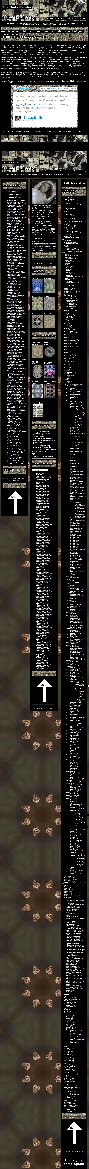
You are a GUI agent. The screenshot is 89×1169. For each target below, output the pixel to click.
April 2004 (40, 640)
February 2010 (41, 534)
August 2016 (41, 486)
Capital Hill (74, 463)
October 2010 (41, 522)
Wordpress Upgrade (71, 1105)
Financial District (78, 435)
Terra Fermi (38, 437)
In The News (68, 369)
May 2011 (40, 512)
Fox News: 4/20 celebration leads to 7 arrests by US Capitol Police (16, 246)
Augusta (73, 613)
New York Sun (71, 938)
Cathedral (74, 465)
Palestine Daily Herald (75, 947)
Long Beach (79, 418)
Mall (71, 501)
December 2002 (42, 662)
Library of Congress (72, 384)
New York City (76, 681)
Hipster (66, 360)
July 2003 (40, 652)
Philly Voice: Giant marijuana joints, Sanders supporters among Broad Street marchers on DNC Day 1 (16, 323)
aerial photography (71, 221)
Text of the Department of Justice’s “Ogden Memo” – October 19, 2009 (16, 413)
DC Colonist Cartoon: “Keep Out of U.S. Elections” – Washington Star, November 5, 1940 (15, 427)
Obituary (67, 994)
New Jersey (70, 672)
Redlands (74, 429)
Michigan (69, 635)
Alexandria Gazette (73, 904)
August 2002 (41, 667)
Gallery (66, 328)
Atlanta (73, 577)
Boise (72, 585)
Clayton (73, 650)
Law (65, 378)
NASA (66, 894)
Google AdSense (70, 339)
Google (66, 337)
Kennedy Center (76, 496)
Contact (80, 174)
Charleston (74, 797)
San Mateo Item (72, 962)
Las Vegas (74, 668)
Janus (68, 1018)
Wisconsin (70, 798)
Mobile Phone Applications (74, 882)
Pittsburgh (74, 729)
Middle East (75, 840)
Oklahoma (70, 716)
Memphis (73, 756)
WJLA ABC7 (70, 990)
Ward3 (72, 540)
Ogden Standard (72, 944)
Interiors (67, 373)
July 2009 (40, 545)
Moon (72, 749)
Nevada (69, 666)
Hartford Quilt (12, 289)
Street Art (67, 1065)
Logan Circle (75, 499)
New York (69, 678)
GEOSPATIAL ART (22, 23)
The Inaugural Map (42, 444)
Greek (66, 351)
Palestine (74, 846)
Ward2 (72, 538)
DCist (68, 915)
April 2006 (40, 604)
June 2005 (40, 619)
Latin (66, 376)
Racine (73, 801)
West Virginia (71, 795)
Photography (69, 1002)
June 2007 (40, 582)
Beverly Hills (75, 405)
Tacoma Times (71, 963)
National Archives (71, 896)
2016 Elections (69, 208)
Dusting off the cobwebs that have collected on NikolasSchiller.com (15, 353)
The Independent (72, 965)
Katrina (73, 1095)
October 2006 (41, 594)
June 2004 (40, 637)
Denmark (78, 813)
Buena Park (74, 406)
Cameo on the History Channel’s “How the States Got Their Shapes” (16, 445)
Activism (67, 211)
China (72, 807)
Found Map (68, 325)
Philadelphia (75, 728)
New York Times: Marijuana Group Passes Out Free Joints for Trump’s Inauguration (16, 277)
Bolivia (77, 861)
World (68, 803)
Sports (66, 1054)
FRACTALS (80, 23)
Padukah (73, 606)
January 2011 (41, 518)
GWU (72, 492)
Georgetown (75, 483)
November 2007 (42, 575)
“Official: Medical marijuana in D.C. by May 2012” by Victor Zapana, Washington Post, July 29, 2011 (15, 420)
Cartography (68, 269)
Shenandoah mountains (59, 61)
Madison (73, 800)
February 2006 (41, 607)
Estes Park (74, 450)
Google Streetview (71, 346)
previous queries (57, 81)
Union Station (75, 535)
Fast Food (68, 319)
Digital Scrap (69, 310)
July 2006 (40, 599)
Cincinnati (74, 714)
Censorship (68, 273)
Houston (73, 768)
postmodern (68, 1006)
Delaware (69, 562)
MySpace (67, 893)
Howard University (77, 493)
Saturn (73, 750)
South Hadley (75, 633)
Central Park (82, 692)
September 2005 (42, 614)
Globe (72, 1033)
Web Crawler (69, 1100)
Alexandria (74, 785)
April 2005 (40, 622)
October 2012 (41, 506)
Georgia (69, 576)
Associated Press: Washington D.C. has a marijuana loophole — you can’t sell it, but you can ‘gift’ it (16, 212)
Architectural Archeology (74, 237)
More (72, 1036)
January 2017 (41, 485)
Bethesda (74, 619)
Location (67, 385)
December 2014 (42, 495)
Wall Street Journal (73, 972)
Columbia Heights (77, 471)
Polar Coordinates (77, 1039)
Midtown (82, 699)
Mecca (72, 837)
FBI (65, 321)
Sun (71, 752)
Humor (66, 367)
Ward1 (72, 537)
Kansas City (75, 653)
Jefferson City (76, 651)
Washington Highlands (74, 552)
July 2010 (40, 527)
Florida (69, 565)
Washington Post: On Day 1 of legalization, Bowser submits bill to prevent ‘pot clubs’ (16, 347)
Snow (68, 1098)
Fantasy (67, 316)
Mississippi (70, 642)
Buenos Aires (82, 859)
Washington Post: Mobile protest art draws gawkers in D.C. (16, 391)
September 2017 (42, 477)
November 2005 (42, 611)
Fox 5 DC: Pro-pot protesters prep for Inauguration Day (14, 283)
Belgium (78, 812)
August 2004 (41, 634)
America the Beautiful (15, 453)
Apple (66, 234)
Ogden (72, 776)
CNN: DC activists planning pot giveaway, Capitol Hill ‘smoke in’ (16, 263)
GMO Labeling (69, 336)
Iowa (68, 597)
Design (66, 309)
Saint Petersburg (77, 571)
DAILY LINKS (69, 293)
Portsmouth (74, 671)
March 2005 (40, 623)
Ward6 (72, 544)
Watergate (74, 555)
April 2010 (40, 531)
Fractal (69, 1017)
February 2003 (41, 659)
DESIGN (47, 25)
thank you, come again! (74, 1162)
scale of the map (74, 47)
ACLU (66, 209)
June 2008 (40, 564)
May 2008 (40, 566)
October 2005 (41, 613)
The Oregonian (72, 966)
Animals (67, 224)
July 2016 (40, 488)
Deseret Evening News (75, 918)
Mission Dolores (78, 441)
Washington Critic (71, 1087)
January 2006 (41, 608)
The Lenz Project (41, 449)
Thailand (69, 771)
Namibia (73, 845)
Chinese (67, 275)
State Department (77, 531)
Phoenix (73, 397)
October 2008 (41, 558)
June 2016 (40, 489)
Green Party (68, 354)
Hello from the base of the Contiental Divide (16, 458)
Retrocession (71, 303)
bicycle (66, 254)
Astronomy (68, 242)
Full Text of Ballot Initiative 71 (14, 372)
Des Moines (74, 598)
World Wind (68, 1106)
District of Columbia (48, 174)
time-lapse (68, 1071)
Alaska (68, 393)
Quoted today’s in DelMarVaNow (14, 357)
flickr (66, 324)
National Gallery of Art (80, 510)
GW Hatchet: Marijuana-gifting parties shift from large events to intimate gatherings (16, 206)
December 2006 (42, 591)
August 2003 (41, 650)
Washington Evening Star (76, 978)
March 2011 (40, 515)
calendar (67, 263)
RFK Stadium (75, 528)
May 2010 (40, 530)
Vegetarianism (69, 1081)
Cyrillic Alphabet (70, 291)
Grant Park (79, 589)
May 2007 (40, 584)
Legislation (70, 300)
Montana (69, 660)
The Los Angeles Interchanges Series (41, 432)
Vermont (69, 780)
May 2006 (40, 602)
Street (66, 1063)
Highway (67, 357)
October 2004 (41, 631)
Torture (66, 1072)
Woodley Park (75, 558)
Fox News (70, 922)
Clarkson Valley (76, 648)
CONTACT (62, 25)
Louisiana (70, 607)
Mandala (69, 1023)
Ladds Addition (78, 722)
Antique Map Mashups (43, 438)
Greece (77, 821)
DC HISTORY (35, 23)
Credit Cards (69, 288)
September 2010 (42, 524)
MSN (65, 888)
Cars (65, 267)
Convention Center (77, 474)
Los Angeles (75, 408)
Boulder (73, 447)
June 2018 (40, 473)
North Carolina (72, 705)
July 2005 (40, 617)
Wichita (73, 601)
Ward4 (72, 541)
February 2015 (41, 492)
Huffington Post (72, 928)
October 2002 (41, 665)
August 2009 (41, 543)
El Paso (73, 765)
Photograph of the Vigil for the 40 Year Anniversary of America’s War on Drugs (16, 435)
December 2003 (42, 644)
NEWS (52, 23)
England (78, 818)
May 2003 (40, 655)
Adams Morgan (76, 459)
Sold (65, 1050)
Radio (66, 1011)
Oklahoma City (76, 717)
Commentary (68, 281)
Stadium (67, 1056)
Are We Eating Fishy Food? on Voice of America (15, 382)
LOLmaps (37, 442)
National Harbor (76, 625)
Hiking (66, 358)
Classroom (68, 278)
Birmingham (75, 390)
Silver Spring (75, 627)
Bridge (66, 260)
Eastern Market (76, 478)
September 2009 (42, 542)
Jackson (73, 644)
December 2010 (42, 519)
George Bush (69, 333)
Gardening (68, 330)
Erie (71, 726)
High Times (70, 927)
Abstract (69, 1015)
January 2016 (41, 491)
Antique (67, 229)
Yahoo (66, 1108)
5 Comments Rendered (32, 37)
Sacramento (75, 430)
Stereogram (68, 1062)
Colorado (69, 445)
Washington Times (73, 989)
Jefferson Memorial (78, 504)
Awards (66, 246)
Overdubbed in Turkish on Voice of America (16, 378)
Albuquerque (75, 677)
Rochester (74, 704)
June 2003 (40, 653)
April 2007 (40, 585)
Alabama (69, 388)
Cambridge (74, 631)
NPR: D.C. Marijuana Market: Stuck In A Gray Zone (15, 232)
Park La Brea (80, 421)
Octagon (73, 1038)
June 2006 (40, 601)
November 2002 (42, 664)
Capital (66, 266)
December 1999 (42, 668)
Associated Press (73, 907)
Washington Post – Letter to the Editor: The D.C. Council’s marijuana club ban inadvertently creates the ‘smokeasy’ (15, 339)
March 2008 (40, 569)
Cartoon (67, 270)
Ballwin (73, 647)
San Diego (74, 432)
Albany (73, 680)
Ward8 (72, 547)
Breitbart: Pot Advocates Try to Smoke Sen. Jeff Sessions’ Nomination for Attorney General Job (15, 294)
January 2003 (41, 661)
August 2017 (41, 479)
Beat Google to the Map (73, 251)
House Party (68, 364)
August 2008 (41, 561)
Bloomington (75, 594)
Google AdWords (70, 340)
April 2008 (40, 567)
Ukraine (73, 869)
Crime (66, 290)
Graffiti (66, 349)
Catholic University (78, 466)
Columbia (74, 738)
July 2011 (40, 509)
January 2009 (41, 554)
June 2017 (40, 482)
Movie (66, 885)
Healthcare (68, 355)
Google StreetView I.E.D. (44, 440)
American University (74, 461)
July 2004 (40, 635)
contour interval (64, 45)
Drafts (68, 285)
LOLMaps (67, 876)
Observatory (75, 523)
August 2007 (41, 579)
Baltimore (74, 618)
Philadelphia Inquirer (74, 953)
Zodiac (66, 1111)
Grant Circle (75, 490)
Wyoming (69, 872)
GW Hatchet (70, 924)
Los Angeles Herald (74, 930)
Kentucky (69, 603)
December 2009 (42, 537)
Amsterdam (83, 827)
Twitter (66, 1077)
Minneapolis (75, 639)
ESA (65, 313)
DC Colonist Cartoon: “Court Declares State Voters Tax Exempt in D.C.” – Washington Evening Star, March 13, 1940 (16, 401)
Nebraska (69, 663)
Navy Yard (74, 522)
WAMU (68, 974)
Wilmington (74, 564)
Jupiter (73, 744)
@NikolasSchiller (74, 183)
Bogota (81, 864)
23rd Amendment (72, 298)
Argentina (78, 857)
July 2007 (40, 581)
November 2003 (42, 646)
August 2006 (41, 597)
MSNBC (69, 935)
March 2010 (40, 533)
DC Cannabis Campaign (75, 204)
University (68, 1078)
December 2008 (42, 555)
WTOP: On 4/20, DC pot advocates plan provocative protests (16, 251)
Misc (68, 1026)
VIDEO (54, 25)
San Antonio (75, 770)
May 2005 (40, 620)
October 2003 (41, 647)
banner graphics (70, 249)
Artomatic (67, 240)
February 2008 (41, 570)
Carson (77, 409)
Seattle (73, 794)
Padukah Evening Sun (74, 945)
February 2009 (41, 552)
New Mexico (70, 675)
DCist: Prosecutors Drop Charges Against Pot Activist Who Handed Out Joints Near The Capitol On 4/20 (16, 226)
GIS (65, 334)
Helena (73, 662)
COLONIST (59, 23)
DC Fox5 (69, 913)
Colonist (34, 174)
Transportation (69, 1074)
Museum (67, 890)
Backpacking (69, 248)
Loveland (73, 453)
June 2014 (40, 497)
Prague (73, 848)
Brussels (73, 806)
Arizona (69, 396)
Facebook (67, 315)
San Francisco (76, 433)
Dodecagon (74, 1032)
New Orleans (75, 610)
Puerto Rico (70, 731)
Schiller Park (75, 591)
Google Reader (69, 345)
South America (76, 855)
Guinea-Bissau (76, 830)
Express (73, 987)
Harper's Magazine (73, 925)
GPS (65, 348)
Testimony (68, 1069)
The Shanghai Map (41, 446)
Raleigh (73, 708)
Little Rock (74, 402)
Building (67, 261)
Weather (67, 1089)
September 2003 (42, 649)
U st (72, 534)
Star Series (70, 1044)
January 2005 (41, 626)
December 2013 (42, 500)
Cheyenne (74, 873)
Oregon (69, 719)
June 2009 (40, 546)
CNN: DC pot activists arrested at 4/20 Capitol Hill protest (16, 241)
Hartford (73, 456)
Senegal (73, 852)
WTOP (68, 992)
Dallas (72, 764)
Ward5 (72, 543)
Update (66, 1080)
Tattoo (66, 1068)
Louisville (74, 604)
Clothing (67, 279)
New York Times (72, 939)
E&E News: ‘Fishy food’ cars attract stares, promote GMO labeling (16, 387)
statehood (67, 1057)
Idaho (68, 583)
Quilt (68, 1029)
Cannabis (69, 214)
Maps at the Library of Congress (44, 451)
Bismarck (74, 711)
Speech (66, 1053)
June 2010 (40, 528)
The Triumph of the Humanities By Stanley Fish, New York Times (16, 450)
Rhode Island (71, 734)
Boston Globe (71, 909)
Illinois (69, 586)
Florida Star (71, 921)
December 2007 (42, 573)
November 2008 (42, 557)
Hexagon (73, 1035)
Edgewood (74, 480)
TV (65, 1075)
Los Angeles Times (73, 931)
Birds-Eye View (70, 255)
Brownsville (75, 762)
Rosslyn (73, 791)
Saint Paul (74, 641)
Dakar (77, 854)
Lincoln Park (75, 498)
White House (75, 556)
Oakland (73, 427)
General (67, 331)
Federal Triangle (76, 481)
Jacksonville (75, 567)
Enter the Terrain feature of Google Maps (19, 58)
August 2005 (41, 616)
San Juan (74, 732)
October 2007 (41, 576)
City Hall (73, 469)
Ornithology (68, 997)
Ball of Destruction (42, 447)
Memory (69, 1024)
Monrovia (74, 843)
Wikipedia (67, 1102)
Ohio (68, 713)
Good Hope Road (77, 487)
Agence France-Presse (75, 900)
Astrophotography (71, 243)
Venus (72, 753)
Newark (73, 674)
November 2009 (42, 539)
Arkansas (69, 400)
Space (68, 743)
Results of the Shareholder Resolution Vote (16, 368)
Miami (72, 568)
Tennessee (70, 755)
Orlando (73, 570)
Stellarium (68, 1060)
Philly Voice (71, 954)
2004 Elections (69, 198)
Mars (72, 746)
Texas (68, 759)
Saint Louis (74, 657)
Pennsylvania (71, 725)
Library (66, 382)
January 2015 (41, 494)
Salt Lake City (76, 779)
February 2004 (41, 641)
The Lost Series (40, 435)
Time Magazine (72, 969)
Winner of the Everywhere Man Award (42, 456)
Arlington (74, 786)
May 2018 (40, 474)
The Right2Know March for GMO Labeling (16, 395)
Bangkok (73, 773)
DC (67, 457)
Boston (73, 630)
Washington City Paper (75, 975)
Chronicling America (72, 276)
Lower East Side (81, 696)
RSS (75, 174)
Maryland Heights (77, 654)
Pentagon (74, 789)
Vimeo (66, 1084)
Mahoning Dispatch (73, 933)
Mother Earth (71, 1027)
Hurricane (70, 1092)
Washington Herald (73, 981)
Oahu (72, 580)
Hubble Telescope (71, 366)
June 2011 (40, 510)
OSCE (66, 1000)
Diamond (73, 1030)
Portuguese (68, 1005)
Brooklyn (78, 684)
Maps (68, 301)
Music (66, 891)
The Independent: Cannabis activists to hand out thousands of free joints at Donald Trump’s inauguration (16, 308)
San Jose (74, 444)
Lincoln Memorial (78, 507)
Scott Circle (75, 529)
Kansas (69, 600)
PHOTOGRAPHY (28, 25)
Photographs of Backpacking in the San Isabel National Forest (16, 462)
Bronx (77, 683)
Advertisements (70, 220)
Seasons (67, 1048)
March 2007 (40, 587)
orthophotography (71, 999)
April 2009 (40, 549)
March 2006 (40, 605)
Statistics (67, 1059)
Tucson (73, 399)
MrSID (66, 887)
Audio (66, 245)
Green (66, 352)
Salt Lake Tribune (73, 959)
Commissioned (69, 282)
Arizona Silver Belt (73, 906)
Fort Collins (75, 451)
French (66, 327)
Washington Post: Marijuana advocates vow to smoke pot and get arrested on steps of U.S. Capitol (16, 257)
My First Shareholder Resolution (15, 375)
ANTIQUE (39, 25)
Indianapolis (75, 595)
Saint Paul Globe (72, 957)
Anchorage (74, 394)
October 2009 (41, 540)
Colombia (78, 863)
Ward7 (72, 546)
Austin (72, 761)
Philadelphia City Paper (75, 950)
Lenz (68, 1020)
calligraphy (68, 264)
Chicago (73, 588)
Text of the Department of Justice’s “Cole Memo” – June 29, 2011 (16, 408)
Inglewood (79, 414)
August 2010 (41, 525)
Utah (68, 774)
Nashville (74, 758)
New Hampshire (72, 669)
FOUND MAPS (70, 23)
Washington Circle (77, 549)
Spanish (67, 1051)
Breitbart (69, 910)
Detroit (73, 636)
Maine (68, 612)
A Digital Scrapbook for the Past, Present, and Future (67, 18)
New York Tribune (73, 941)
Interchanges (80, 415)
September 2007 (42, 578)
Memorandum (69, 879)
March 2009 (40, 551)
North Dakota (71, 710)
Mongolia (73, 842)
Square (73, 1042)
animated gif (69, 226)
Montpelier (74, 782)
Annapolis (74, 616)
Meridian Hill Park (77, 517)
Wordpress (68, 1103)
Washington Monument (79, 515)
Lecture (67, 379)
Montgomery (75, 391)
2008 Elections (69, 199)
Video (66, 1083)
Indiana (69, 592)
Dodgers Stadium (78, 411)
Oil (65, 996)
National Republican (74, 936)
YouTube (67, 1109)
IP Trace (67, 375)
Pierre (72, 741)
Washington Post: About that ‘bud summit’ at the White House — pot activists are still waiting (16, 331)
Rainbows (70, 1096)
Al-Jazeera (70, 903)
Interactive (68, 372)
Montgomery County (78, 622)
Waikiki (77, 582)
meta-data (67, 881)
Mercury (73, 747)
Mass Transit (69, 878)
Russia (73, 849)
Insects (66, 370)
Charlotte (74, 707)
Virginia (69, 783)
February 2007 (41, 588)
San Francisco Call (73, 960)
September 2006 (42, 596)
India (72, 831)
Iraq (71, 833)
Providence (74, 735)
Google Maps (51, 72)
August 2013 (41, 503)
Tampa (72, 574)
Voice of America (73, 971)
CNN (67, 912)
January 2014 (41, 498)
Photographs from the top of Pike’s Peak (16, 455)
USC (76, 426)
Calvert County (76, 621)
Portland (73, 720)
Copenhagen (84, 815)
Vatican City (75, 870)
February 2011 (41, 516)
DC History (68, 296)
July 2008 (40, 563)
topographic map (26, 45)
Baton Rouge (75, 609)
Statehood (70, 304)
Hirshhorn (78, 502)
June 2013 (40, 504)
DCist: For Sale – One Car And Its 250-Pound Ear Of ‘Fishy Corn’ (16, 236)
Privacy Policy (60, 174)
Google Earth (69, 342)
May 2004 (40, 638)
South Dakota (71, 740)
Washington (70, 792)
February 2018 (41, 476)
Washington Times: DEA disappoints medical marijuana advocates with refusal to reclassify (16, 316)
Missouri (69, 645)
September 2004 (42, 632)
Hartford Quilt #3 (14, 286)
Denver (73, 448)
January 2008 (41, 572)
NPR (67, 942)
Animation (68, 227)
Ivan (72, 1093)
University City (76, 659)
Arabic (66, 236)
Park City (74, 777)
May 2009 (40, 548)
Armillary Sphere (72, 232)
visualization (69, 1086)
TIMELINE (44, 23)
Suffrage (69, 306)
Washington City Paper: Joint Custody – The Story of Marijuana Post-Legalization (16, 219)
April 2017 (40, 483)
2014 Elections (69, 201)
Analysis (67, 223)
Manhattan (79, 689)
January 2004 (41, 643)
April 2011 (40, 513)
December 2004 (42, 628)
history (66, 361)
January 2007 (41, 590)
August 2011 (41, 507)
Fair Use (69, 174)
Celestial (67, 272)
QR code (67, 1008)
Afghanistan (75, 804)
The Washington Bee (74, 968)
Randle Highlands (77, 525)
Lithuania (78, 822)
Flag (65, 322)
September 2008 (42, 560)
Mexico (73, 839)
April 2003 (40, 656)
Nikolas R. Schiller (20, 174)
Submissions (69, 1066)
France (77, 819)
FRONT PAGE (9, 23)
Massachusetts (72, 628)
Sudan (72, 867)
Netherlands (79, 824)
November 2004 (42, 629)
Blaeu (66, 257)
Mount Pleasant (76, 520)
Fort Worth (74, 767)
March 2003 (40, 658)
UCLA (77, 424)
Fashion (67, 318)
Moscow (78, 851)
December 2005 (42, 610)
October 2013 (41, 501)
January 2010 (41, 536)
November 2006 (42, 593)
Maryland (69, 615)
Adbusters (68, 218)
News (66, 897)
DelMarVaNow (71, 916)
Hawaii (68, 579)
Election (67, 312)
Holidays (67, 363)
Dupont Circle (75, 477)
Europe (73, 810)
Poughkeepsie (75, 702)
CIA (71, 788)
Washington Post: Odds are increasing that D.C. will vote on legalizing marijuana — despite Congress (16, 362)
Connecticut (71, 454)
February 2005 (41, 625)
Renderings (68, 1012)
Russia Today (71, 956)
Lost (67, 1021)
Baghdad (78, 834)
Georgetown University (75, 485)
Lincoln (73, 665)
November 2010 (42, 521)
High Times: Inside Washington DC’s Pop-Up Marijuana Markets (16, 200)
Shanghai (78, 809)
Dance (66, 294)
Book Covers (69, 258)
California (70, 403)
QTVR (66, 1009)
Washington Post (72, 986)
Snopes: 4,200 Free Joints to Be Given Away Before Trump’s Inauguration (15, 302)
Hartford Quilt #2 (14, 287)
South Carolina (72, 737)
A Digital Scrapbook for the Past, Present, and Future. (59, 170)
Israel (72, 836)
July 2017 (40, 480)
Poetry (66, 1003)
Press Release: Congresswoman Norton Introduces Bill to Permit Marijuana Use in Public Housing (16, 194)
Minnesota (70, 638)
